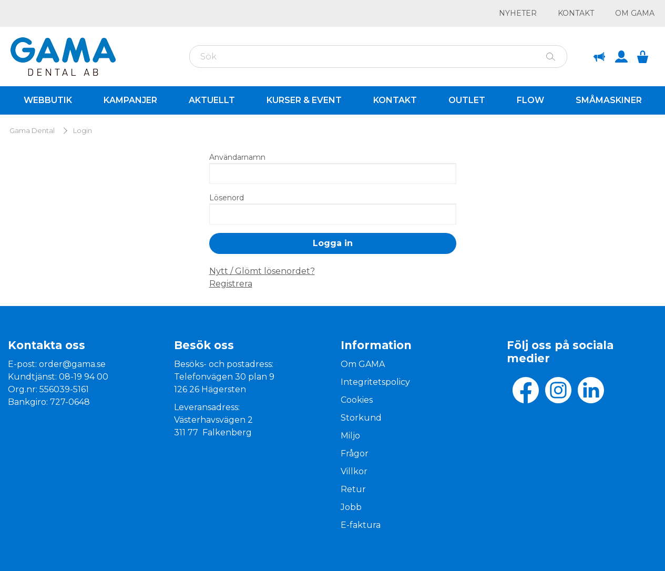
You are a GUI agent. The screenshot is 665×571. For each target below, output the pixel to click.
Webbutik (48, 100)
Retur (353, 489)
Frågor (355, 453)
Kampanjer (130, 100)
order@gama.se (72, 364)
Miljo (350, 436)
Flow (530, 100)
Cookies (357, 400)
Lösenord (226, 197)
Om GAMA (634, 13)
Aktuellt (212, 100)
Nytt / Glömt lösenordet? (262, 271)
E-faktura (361, 525)
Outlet (466, 100)
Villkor (354, 471)
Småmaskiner (609, 100)
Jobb (351, 507)
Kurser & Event (304, 100)
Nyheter (518, 13)
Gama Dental (32, 130)
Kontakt (576, 13)
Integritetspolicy (375, 382)
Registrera (230, 284)
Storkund (361, 418)
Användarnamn (237, 157)
